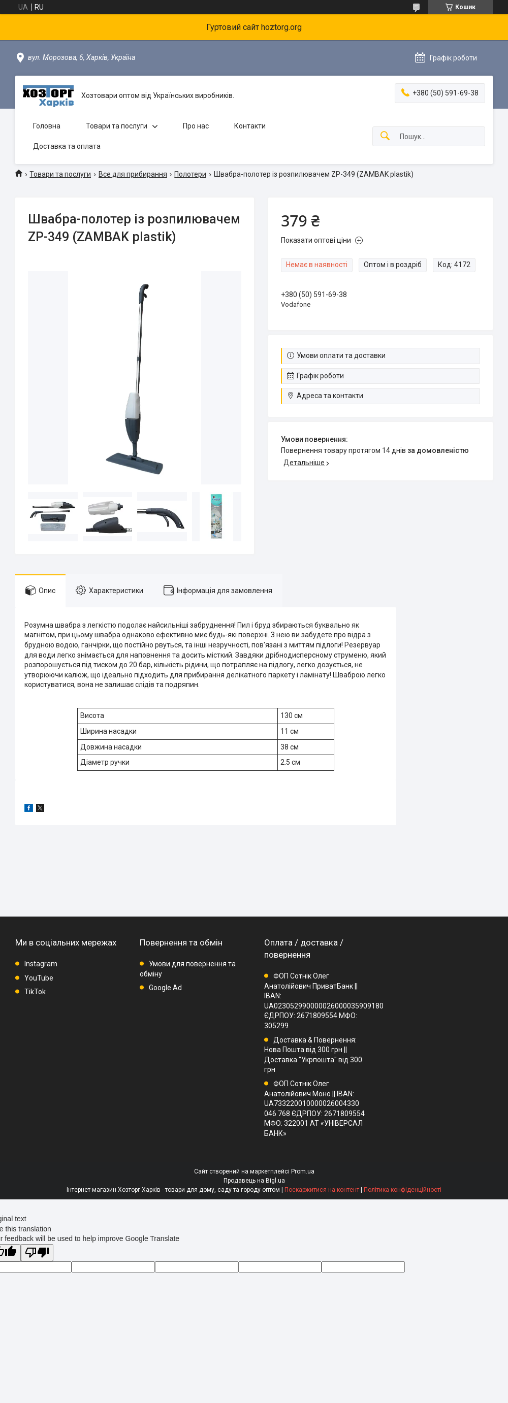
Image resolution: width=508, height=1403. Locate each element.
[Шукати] (385, 136)
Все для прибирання (133, 174)
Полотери (190, 174)
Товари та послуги (116, 126)
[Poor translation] (37, 1253)
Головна (46, 126)
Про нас (196, 126)
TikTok (35, 992)
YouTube (38, 978)
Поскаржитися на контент (321, 1189)
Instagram (40, 964)
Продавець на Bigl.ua (254, 1180)
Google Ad (165, 988)
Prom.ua (302, 1171)
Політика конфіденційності (402, 1189)
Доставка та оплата (67, 146)
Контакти (250, 126)
